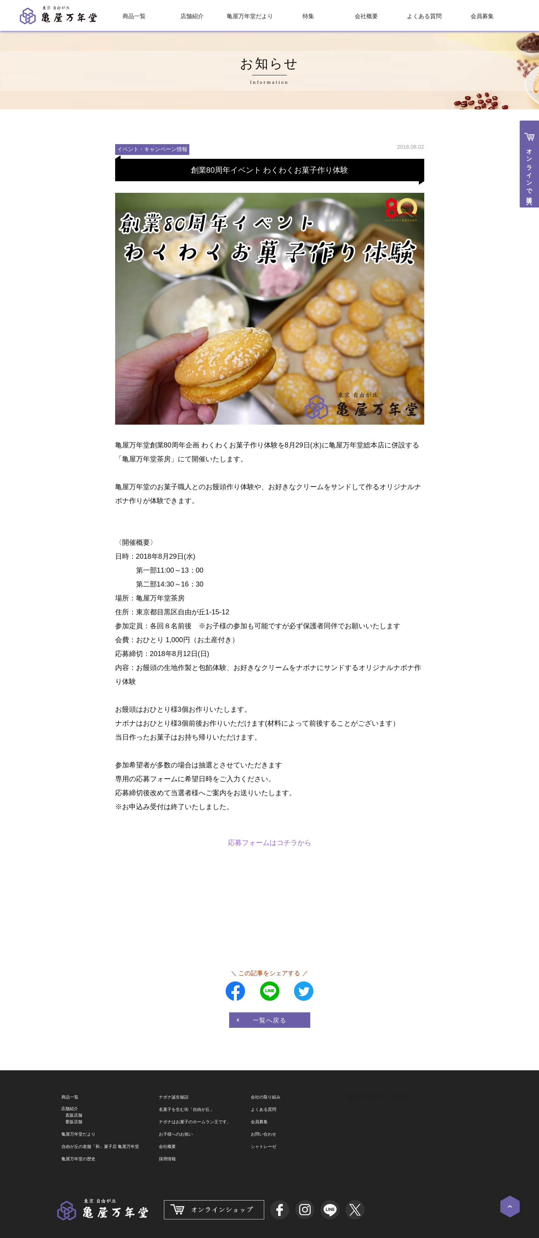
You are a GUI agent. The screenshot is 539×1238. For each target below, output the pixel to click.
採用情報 (167, 1158)
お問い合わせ (263, 1134)
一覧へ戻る (270, 1020)
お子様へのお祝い (176, 1134)
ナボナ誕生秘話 (174, 1097)
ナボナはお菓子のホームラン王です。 (195, 1121)
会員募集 (482, 16)
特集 (308, 16)
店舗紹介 (192, 16)
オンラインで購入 (529, 170)
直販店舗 (73, 1115)
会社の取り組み (266, 1097)
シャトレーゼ (263, 1146)
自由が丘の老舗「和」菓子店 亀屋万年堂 (100, 1146)
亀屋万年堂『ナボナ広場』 (379, 1096)
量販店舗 (73, 1121)
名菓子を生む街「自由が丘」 (186, 1109)
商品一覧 (134, 16)
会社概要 (366, 16)
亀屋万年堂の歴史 (78, 1158)
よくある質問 (424, 16)
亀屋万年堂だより (250, 16)
